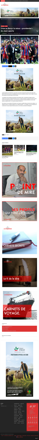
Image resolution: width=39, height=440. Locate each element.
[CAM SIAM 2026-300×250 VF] (19, 79)
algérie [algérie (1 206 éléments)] (22, 403)
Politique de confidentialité (34, 435)
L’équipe (15, 435)
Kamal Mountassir (4, 33)
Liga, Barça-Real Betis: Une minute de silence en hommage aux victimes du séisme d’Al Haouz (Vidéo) (31, 154)
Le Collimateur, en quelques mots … (8, 435)
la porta (8, 134)
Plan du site (28, 435)
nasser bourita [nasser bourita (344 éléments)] (16, 415)
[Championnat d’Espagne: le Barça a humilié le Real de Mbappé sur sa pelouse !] (19, 148)
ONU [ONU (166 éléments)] (21, 415)
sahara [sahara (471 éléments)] (15, 421)
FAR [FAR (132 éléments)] (20, 409)
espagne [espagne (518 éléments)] (16, 409)
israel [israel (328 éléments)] (15, 412)
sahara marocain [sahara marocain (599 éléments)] (21, 421)
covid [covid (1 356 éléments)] (21, 406)
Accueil (2, 19)
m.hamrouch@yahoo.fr (5, 327)
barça (5, 134)
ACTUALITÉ (5, 19)
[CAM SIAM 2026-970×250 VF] (19, 12)
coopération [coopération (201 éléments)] (16, 406)
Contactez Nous (24, 435)
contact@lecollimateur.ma (8, 326)
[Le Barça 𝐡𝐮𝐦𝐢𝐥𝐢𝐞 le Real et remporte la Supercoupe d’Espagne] (7, 150)
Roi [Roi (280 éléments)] (19, 418)
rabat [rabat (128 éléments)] (15, 418)
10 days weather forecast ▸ (32, 430)
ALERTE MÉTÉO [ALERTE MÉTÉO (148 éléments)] (16, 403)
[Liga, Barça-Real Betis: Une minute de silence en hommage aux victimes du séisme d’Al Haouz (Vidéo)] (31, 148)
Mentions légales (19, 435)
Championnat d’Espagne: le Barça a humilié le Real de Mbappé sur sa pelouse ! (19, 153)
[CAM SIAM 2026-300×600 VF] (19, 396)
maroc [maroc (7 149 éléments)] (19, 412)
